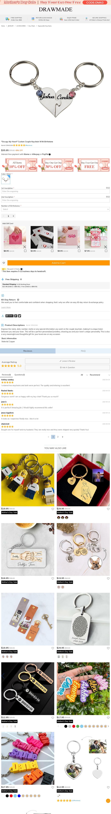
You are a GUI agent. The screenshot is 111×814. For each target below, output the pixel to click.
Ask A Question (67, 367)
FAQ (83, 350)
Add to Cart (58, 262)
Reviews (27, 350)
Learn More (6, 307)
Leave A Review (67, 361)
